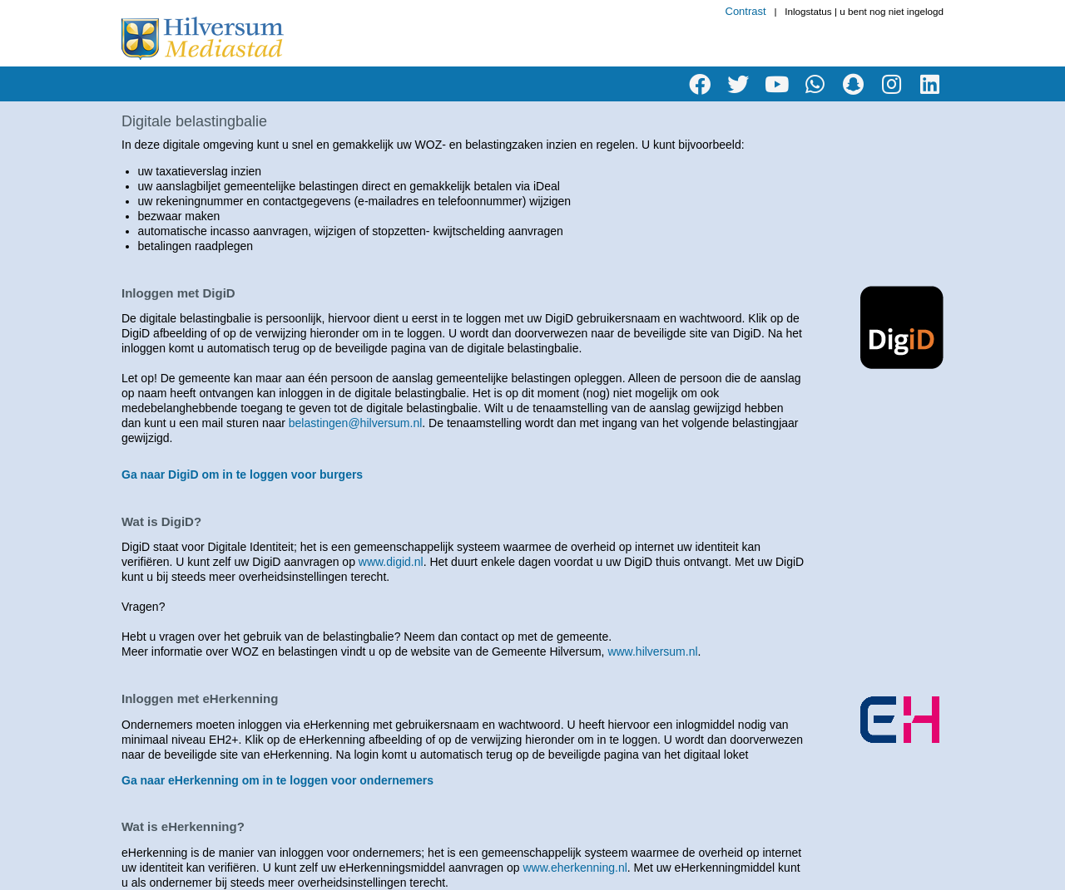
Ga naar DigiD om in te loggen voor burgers (242, 474)
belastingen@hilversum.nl (356, 423)
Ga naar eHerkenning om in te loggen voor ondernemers (277, 780)
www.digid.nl (391, 561)
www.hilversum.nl (652, 651)
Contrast (746, 11)
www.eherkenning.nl (575, 867)
